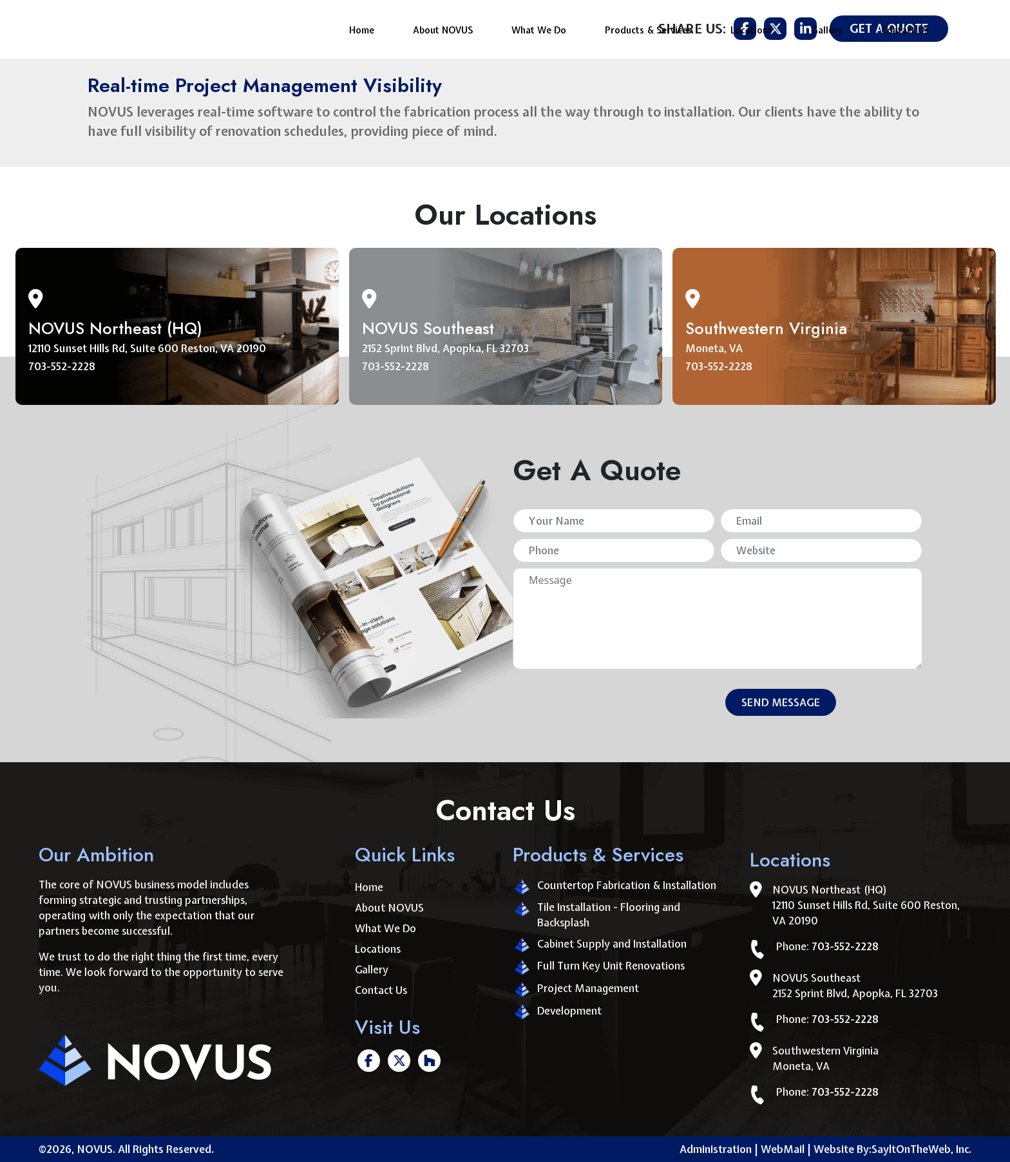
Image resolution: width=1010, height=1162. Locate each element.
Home (361, 27)
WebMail (786, 1149)
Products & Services (648, 27)
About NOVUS (443, 27)
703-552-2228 (61, 366)
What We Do (538, 27)
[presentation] (612, 705)
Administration (716, 1149)
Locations (751, 27)
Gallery (827, 27)
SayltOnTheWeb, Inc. (921, 1149)
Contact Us (905, 27)
